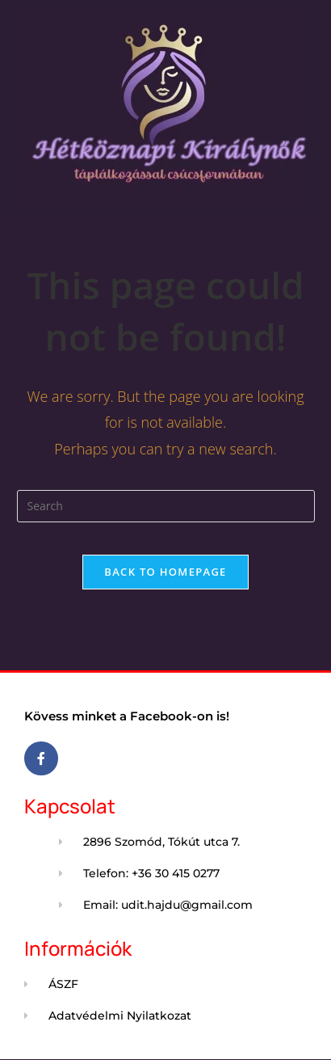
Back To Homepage (165, 571)
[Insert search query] (166, 506)
